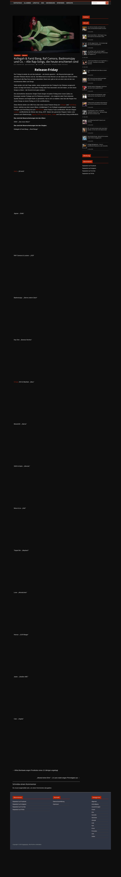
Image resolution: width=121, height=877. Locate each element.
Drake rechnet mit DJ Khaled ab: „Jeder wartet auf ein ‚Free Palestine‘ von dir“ (97, 95)
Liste (93, 823)
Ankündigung (50, 3)
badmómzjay (48, 64)
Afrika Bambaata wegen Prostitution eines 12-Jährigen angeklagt (35, 770)
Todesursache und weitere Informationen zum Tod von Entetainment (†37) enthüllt (97, 103)
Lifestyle (36, 3)
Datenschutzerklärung (58, 801)
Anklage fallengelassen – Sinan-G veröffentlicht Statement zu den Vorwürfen (98, 145)
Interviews (60, 3)
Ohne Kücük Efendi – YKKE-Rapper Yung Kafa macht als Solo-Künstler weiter (97, 35)
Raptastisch (18, 3)
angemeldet (23, 788)
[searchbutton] (107, 3)
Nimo (49, 114)
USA (93, 833)
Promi (93, 828)
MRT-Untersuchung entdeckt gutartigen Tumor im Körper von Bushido (97, 79)
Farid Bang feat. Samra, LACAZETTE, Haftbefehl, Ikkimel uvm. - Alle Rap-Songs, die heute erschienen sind (97, 112)
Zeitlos (93, 836)
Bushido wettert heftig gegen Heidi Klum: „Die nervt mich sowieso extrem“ (97, 87)
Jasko (54, 114)
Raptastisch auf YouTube (88, 171)
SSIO (39, 114)
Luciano (16, 112)
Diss (42, 3)
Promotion (94, 831)
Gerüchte (69, 3)
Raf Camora (65, 64)
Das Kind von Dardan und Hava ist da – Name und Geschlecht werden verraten (97, 27)
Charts (93, 809)
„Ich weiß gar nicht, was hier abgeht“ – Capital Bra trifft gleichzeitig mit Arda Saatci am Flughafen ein (98, 52)
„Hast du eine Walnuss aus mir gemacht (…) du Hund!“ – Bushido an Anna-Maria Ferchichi (98, 62)
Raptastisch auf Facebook (89, 165)
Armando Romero (31, 64)
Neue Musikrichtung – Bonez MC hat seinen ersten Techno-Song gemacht (98, 137)
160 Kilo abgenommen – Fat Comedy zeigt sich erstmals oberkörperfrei (97, 43)
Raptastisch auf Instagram (89, 168)
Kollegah (59, 64)
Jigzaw (34, 114)
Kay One (44, 114)
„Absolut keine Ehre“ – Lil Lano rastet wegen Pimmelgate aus (58, 778)
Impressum (56, 804)
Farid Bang (54, 64)
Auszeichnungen (96, 807)
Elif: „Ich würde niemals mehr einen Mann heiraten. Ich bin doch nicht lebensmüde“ (97, 129)
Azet (15, 171)
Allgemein (27, 3)
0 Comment (39, 64)
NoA (93, 825)
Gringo (16, 382)
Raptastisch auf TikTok (88, 173)
